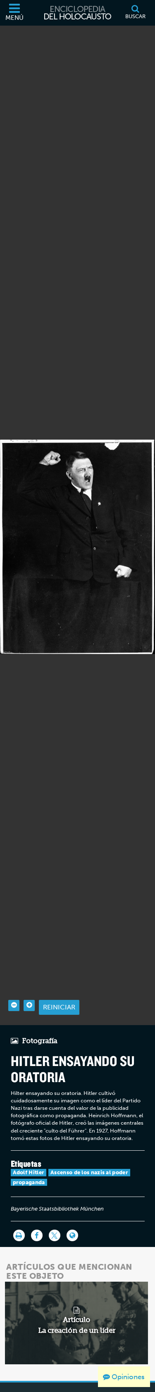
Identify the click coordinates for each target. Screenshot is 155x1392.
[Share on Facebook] (37, 1217)
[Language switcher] (72, 1217)
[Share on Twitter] (54, 1217)
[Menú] (14, 13)
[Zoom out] (13, 986)
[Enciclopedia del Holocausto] (77, 12)
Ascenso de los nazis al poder (89, 1154)
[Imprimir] (19, 1217)
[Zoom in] (29, 986)
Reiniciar (59, 988)
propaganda (29, 1164)
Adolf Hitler (29, 1154)
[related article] (76, 1304)
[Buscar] (135, 13)
